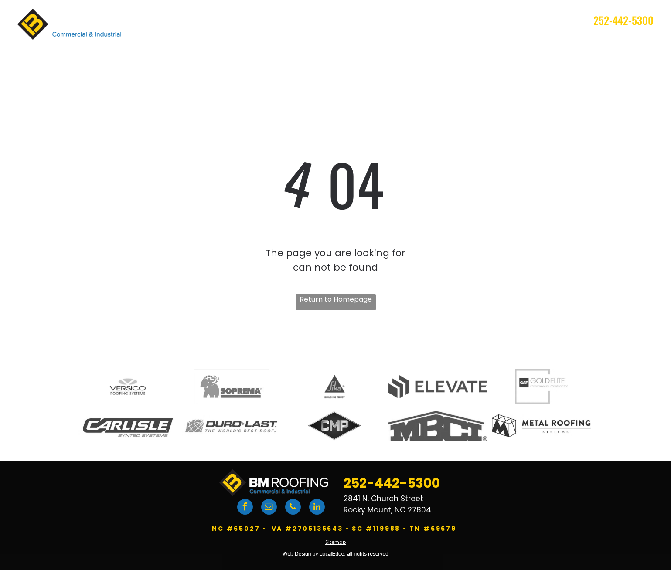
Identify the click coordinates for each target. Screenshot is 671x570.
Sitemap (335, 542)
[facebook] (245, 508)
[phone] (293, 508)
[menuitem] (279, 41)
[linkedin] (317, 508)
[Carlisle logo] (127, 425)
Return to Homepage (336, 299)
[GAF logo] (541, 386)
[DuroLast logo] (231, 425)
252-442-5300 (623, 20)
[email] (269, 508)
